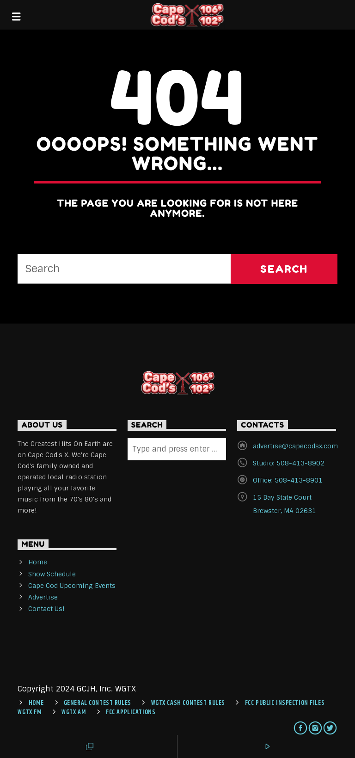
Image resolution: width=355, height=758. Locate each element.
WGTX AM (73, 712)
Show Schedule (52, 574)
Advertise (43, 597)
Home (37, 562)
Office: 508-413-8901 (288, 480)
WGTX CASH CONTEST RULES (188, 703)
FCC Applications (130, 712)
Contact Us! (46, 609)
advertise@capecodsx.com (295, 446)
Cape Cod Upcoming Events (72, 585)
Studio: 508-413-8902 (288, 463)
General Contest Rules (97, 703)
